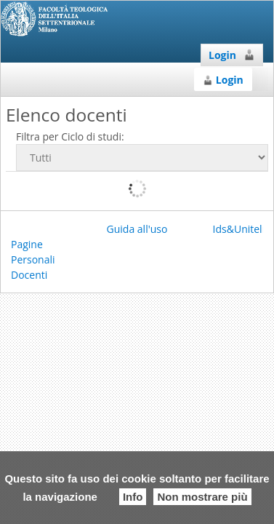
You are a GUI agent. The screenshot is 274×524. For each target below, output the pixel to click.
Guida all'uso (137, 229)
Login (232, 55)
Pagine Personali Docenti (33, 259)
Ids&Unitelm (242, 229)
